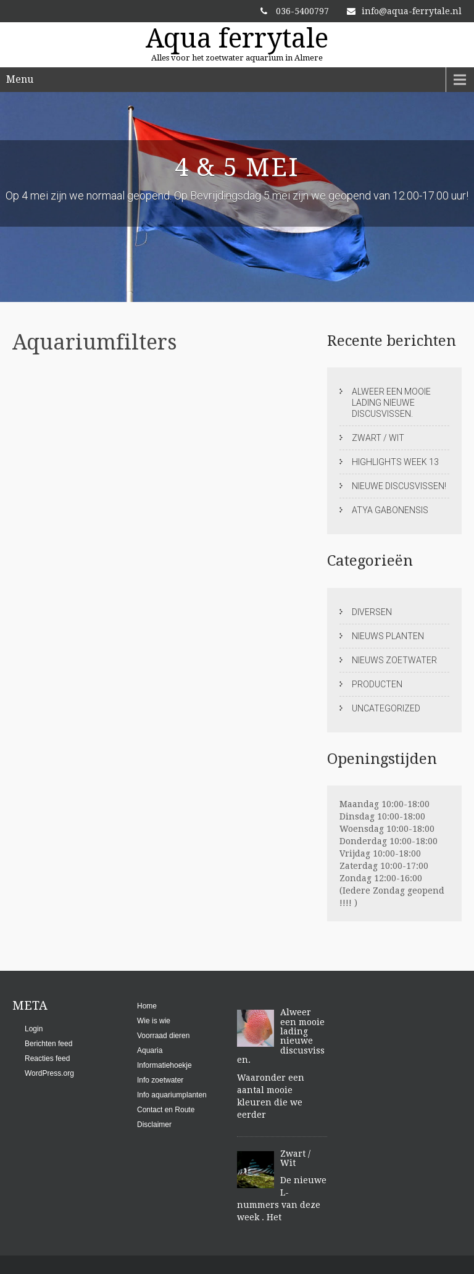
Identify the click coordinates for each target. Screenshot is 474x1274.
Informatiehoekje (164, 1065)
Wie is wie (153, 1020)
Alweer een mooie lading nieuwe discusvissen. (391, 403)
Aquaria (149, 1050)
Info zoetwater (160, 1080)
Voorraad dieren (163, 1035)
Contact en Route (165, 1109)
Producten (377, 684)
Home (147, 1006)
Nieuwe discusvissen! (399, 486)
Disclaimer (154, 1124)
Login (34, 1029)
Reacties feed (47, 1058)
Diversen (372, 612)
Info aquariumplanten (172, 1095)
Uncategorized (386, 708)
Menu (19, 79)
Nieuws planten (388, 636)
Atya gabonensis (390, 510)
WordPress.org (49, 1073)
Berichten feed (48, 1043)
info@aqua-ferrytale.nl (404, 11)
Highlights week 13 (395, 462)
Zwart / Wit (378, 438)
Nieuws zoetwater (394, 660)
